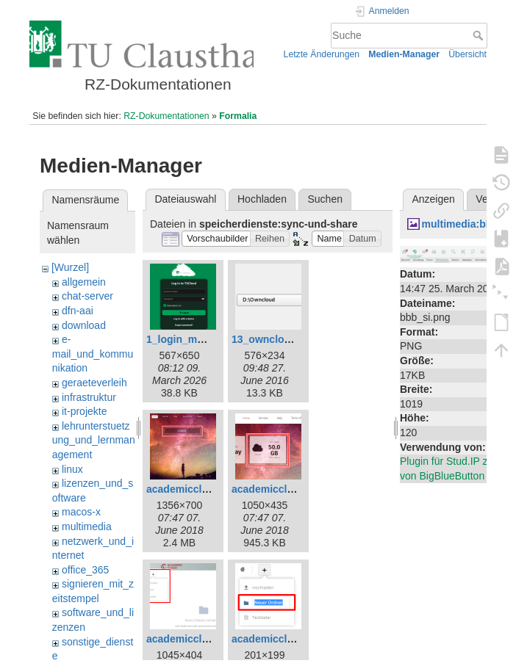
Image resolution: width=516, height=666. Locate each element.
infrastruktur (89, 397)
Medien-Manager (404, 54)
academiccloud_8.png (285, 639)
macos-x (81, 512)
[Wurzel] (70, 267)
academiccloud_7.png (200, 639)
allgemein (84, 282)
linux (72, 469)
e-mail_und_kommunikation (93, 353)
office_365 (85, 570)
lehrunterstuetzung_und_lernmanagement (93, 440)
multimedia (87, 526)
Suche (480, 35)
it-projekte (84, 411)
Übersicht (467, 54)
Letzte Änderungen (322, 54)
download (84, 325)
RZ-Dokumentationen (166, 116)
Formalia (238, 116)
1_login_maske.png (194, 339)
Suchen (325, 199)
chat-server (87, 296)
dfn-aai (77, 310)
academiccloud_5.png (285, 489)
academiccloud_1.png (200, 489)
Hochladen (262, 199)
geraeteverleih (94, 382)
